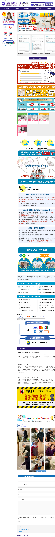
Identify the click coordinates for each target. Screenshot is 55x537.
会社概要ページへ (21, 531)
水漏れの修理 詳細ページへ (23, 527)
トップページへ (21, 526)
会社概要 (49, 8)
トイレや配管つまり (27, 8)
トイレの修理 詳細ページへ (23, 529)
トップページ (6, 8)
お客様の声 (38, 8)
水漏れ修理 (16, 8)
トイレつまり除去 (4, 0)
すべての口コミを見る (37, 58)
